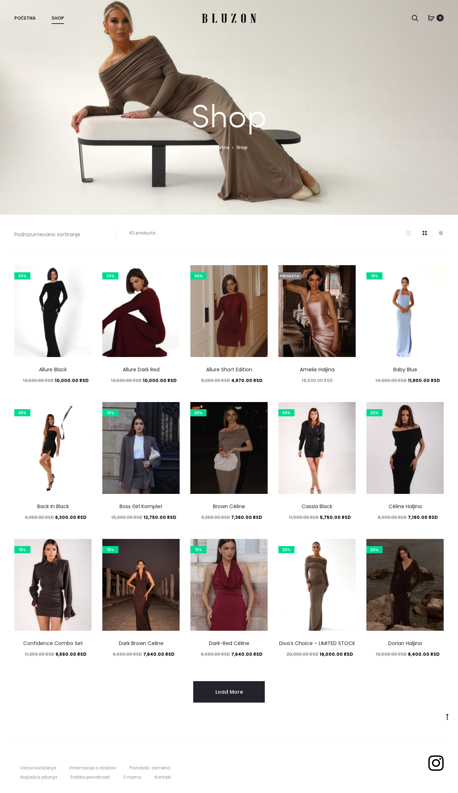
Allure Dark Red (141, 369)
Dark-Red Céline (229, 643)
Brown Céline (229, 506)
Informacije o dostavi (92, 768)
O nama (132, 777)
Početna (25, 18)
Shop (58, 18)
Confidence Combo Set (53, 643)
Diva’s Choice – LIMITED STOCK (317, 643)
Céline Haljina (405, 506)
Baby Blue (405, 369)
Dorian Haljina (405, 643)
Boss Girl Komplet (141, 506)
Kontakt (163, 777)
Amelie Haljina (317, 369)
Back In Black (53, 506)
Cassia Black (317, 506)
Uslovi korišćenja (38, 768)
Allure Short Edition (229, 369)
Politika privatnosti (90, 777)
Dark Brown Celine (141, 643)
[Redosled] (60, 234)
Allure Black (53, 369)
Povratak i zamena (150, 768)
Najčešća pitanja (38, 777)
